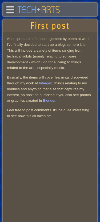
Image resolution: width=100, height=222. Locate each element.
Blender (49, 100)
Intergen (45, 83)
